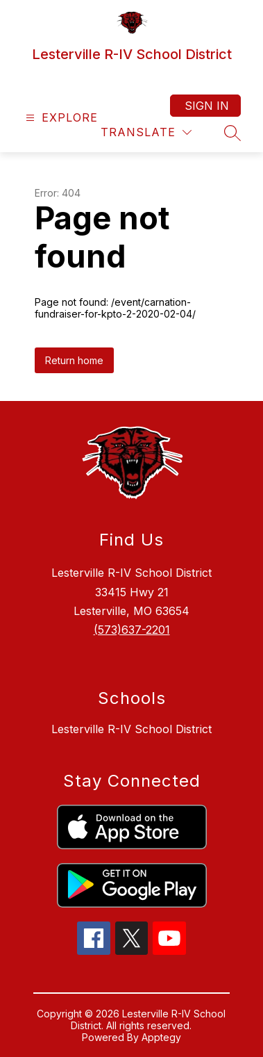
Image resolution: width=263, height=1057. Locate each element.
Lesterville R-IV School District (131, 729)
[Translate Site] (146, 132)
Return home (74, 360)
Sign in (207, 106)
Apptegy (161, 1037)
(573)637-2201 (132, 630)
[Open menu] (60, 117)
